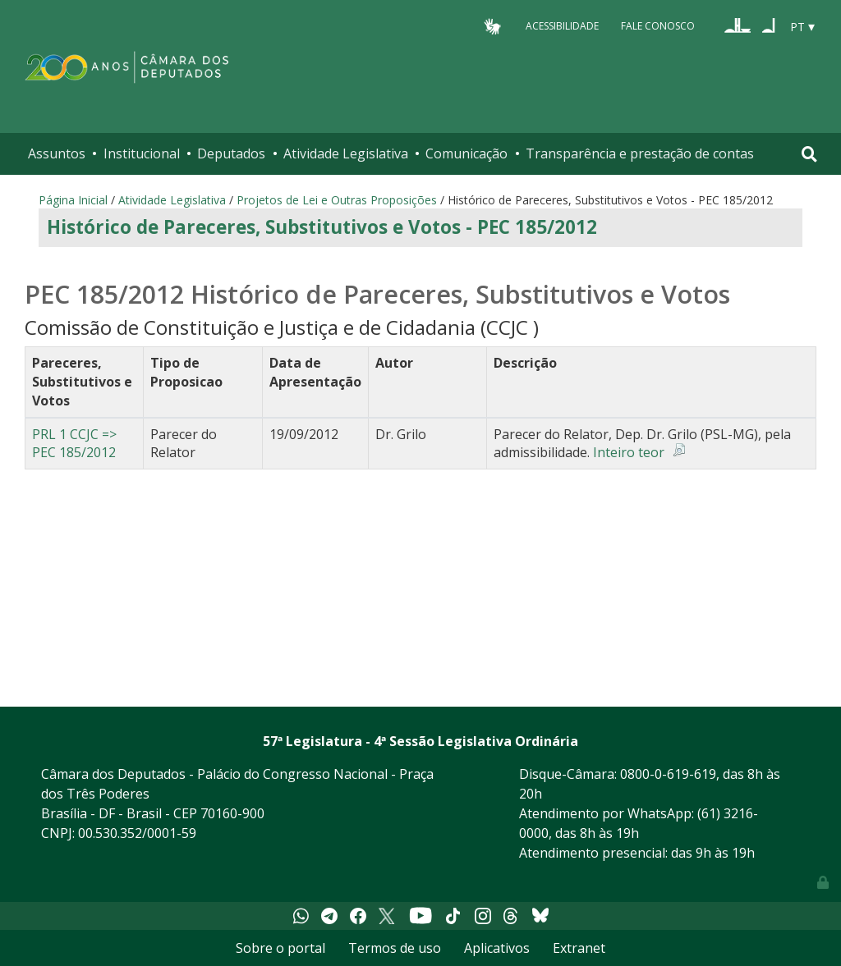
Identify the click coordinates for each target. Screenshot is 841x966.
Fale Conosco (658, 26)
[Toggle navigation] (809, 154)
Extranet (579, 948)
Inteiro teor (628, 452)
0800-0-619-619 (668, 774)
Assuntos (56, 153)
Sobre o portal (280, 948)
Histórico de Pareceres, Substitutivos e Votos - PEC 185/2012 (322, 227)
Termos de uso (394, 948)
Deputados (231, 153)
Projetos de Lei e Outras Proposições (337, 200)
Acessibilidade (562, 26)
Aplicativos (497, 948)
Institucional (141, 153)
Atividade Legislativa (345, 153)
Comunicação (466, 153)
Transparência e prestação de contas (640, 153)
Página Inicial (73, 200)
